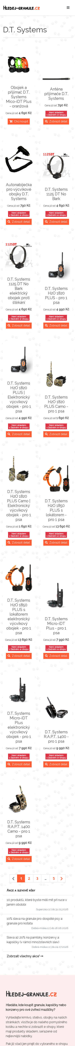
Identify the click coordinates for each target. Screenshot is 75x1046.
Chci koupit (18, 121)
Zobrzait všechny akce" (25, 956)
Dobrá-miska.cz (40, 928)
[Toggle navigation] (68, 7)
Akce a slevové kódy (21, 890)
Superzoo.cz (43, 909)
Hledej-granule (21, 7)
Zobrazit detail (56, 121)
